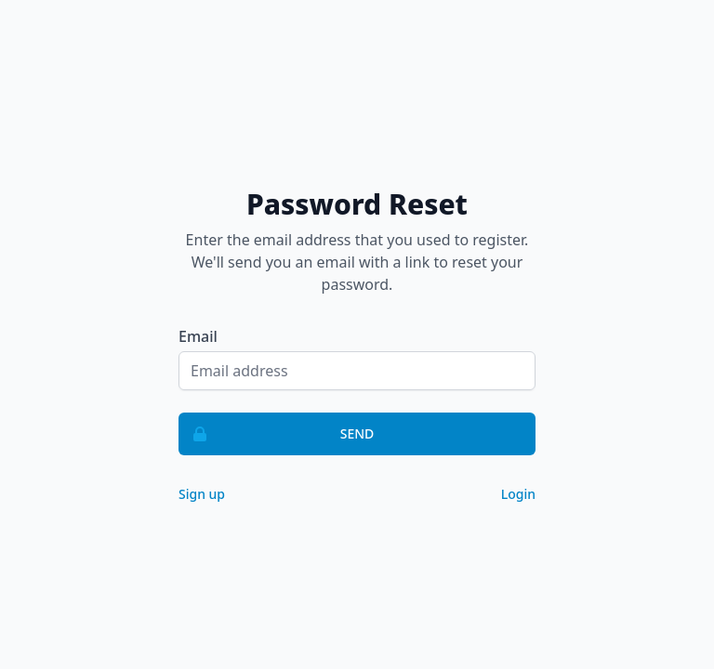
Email (198, 336)
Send (276, 433)
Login (518, 494)
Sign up (201, 494)
